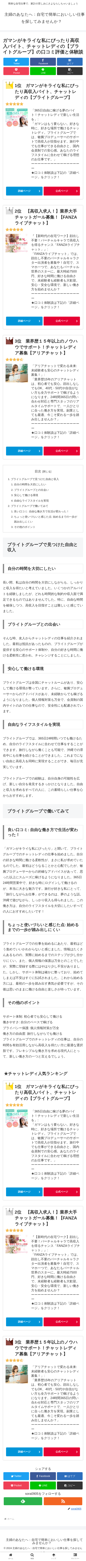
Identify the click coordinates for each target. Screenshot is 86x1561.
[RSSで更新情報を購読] (63, 1505)
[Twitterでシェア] (16, 62)
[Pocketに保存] (16, 71)
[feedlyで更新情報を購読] (23, 1505)
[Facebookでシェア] (43, 62)
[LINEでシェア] (43, 71)
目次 (38, 471)
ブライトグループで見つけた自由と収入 (36, 479)
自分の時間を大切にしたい (32, 485)
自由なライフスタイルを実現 (33, 502)
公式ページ (62, 190)
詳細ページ (24, 190)
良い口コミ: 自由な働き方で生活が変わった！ (44, 513)
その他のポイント (26, 530)
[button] (70, 71)
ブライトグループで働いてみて (31, 508)
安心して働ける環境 (27, 496)
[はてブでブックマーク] (70, 62)
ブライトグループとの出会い (33, 490)
